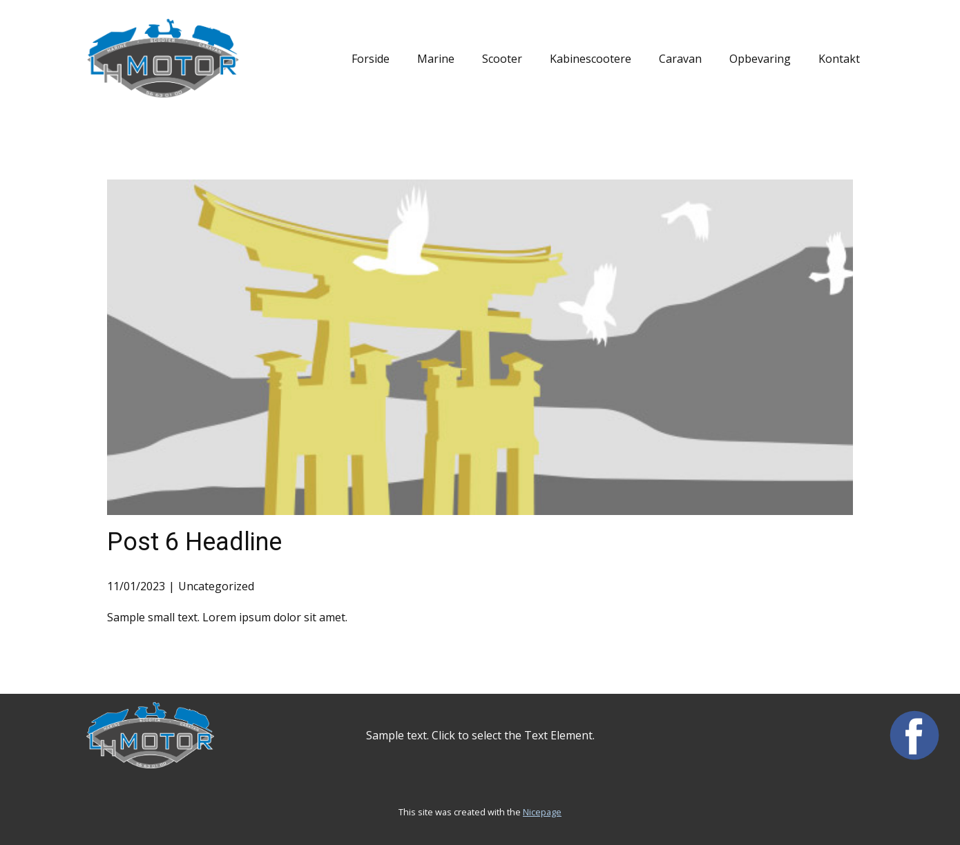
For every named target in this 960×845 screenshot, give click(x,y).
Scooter (502, 58)
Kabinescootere (590, 58)
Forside (371, 58)
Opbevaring (760, 58)
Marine (435, 58)
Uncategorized (216, 586)
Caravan (680, 58)
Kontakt (839, 58)
